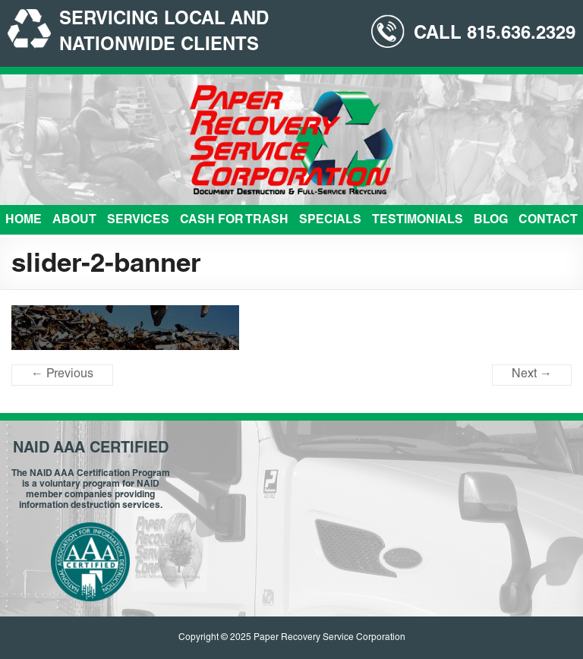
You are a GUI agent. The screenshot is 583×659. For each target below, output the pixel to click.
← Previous (62, 375)
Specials (330, 221)
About (74, 221)
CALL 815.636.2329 (494, 35)
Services (138, 221)
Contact (548, 221)
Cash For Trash (234, 221)
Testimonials (417, 221)
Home (23, 221)
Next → (532, 375)
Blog (491, 221)
